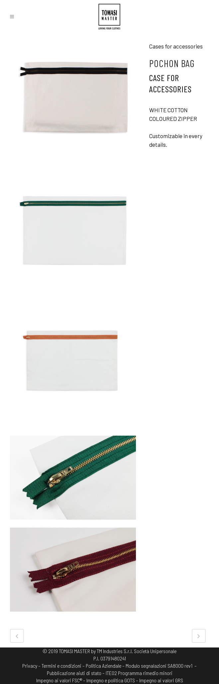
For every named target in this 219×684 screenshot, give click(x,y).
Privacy (29, 665)
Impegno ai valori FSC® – (61, 680)
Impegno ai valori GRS (161, 680)
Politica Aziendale (103, 665)
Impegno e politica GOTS (110, 680)
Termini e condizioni (61, 665)
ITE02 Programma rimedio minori (139, 673)
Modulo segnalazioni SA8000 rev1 (159, 665)
